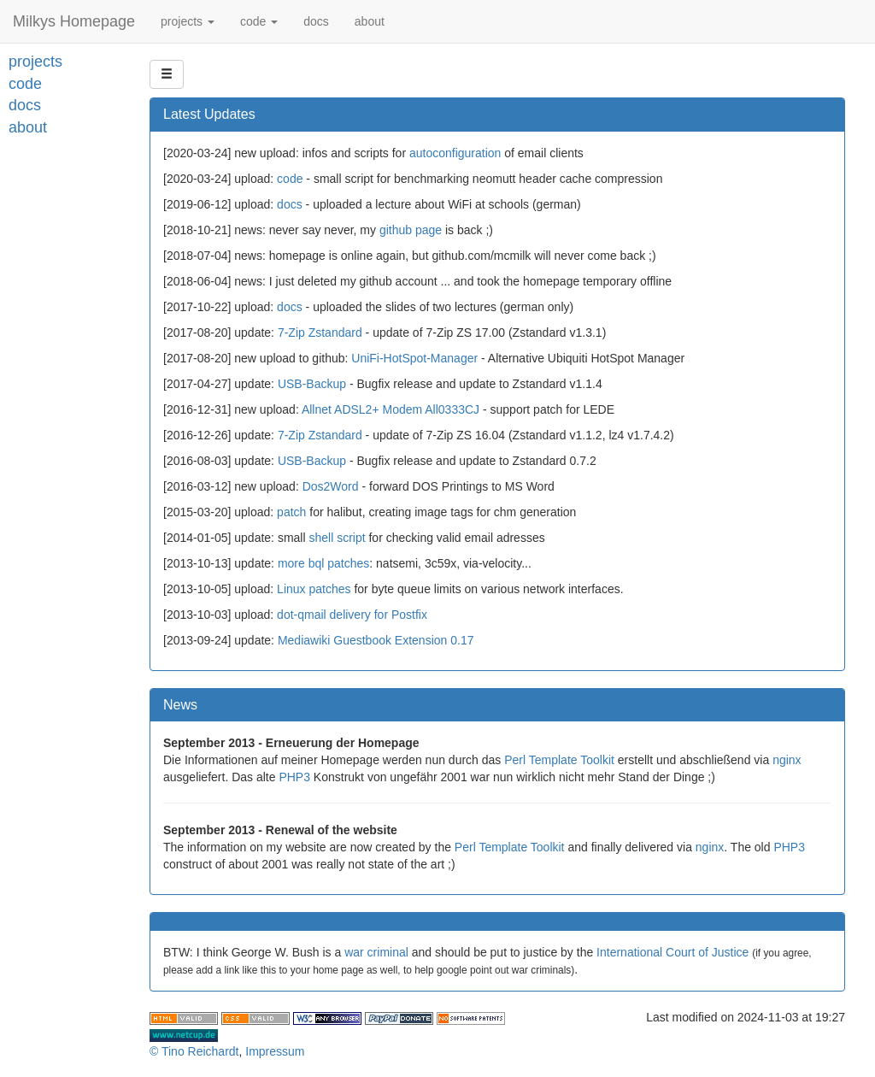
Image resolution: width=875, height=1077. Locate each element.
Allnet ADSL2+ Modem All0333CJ (390, 409)
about (370, 21)
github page (410, 230)
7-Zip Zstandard (320, 332)
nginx (786, 760)
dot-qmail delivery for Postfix (352, 614)
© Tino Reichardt (194, 1051)
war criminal (376, 952)
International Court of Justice (672, 952)
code (259, 21)
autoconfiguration (455, 153)
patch (291, 512)
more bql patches (323, 563)
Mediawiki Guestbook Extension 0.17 (376, 640)
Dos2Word (330, 486)
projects (187, 21)
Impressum (274, 1051)
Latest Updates (209, 114)
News (180, 704)
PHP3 (294, 777)
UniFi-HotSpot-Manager (414, 358)
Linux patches (313, 589)
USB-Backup (312, 384)
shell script (336, 537)
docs (316, 21)
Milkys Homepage (74, 21)
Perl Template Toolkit (559, 760)
